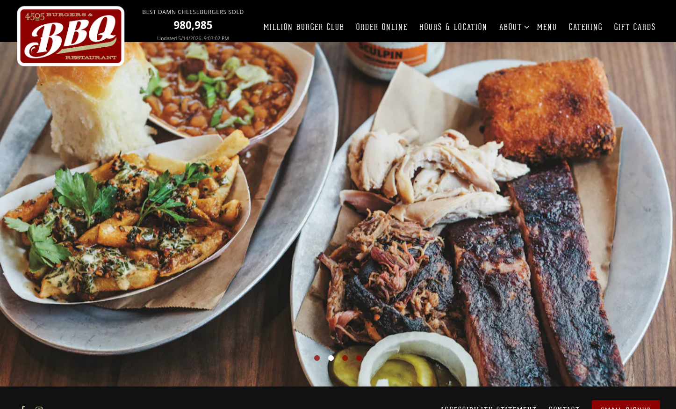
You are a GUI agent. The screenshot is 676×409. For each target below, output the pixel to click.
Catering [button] (586, 27)
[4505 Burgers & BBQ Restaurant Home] (71, 36)
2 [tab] (331, 354)
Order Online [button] (382, 27)
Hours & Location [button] (453, 27)
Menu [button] (547, 27)
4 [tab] (359, 354)
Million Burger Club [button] (304, 27)
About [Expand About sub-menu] (512, 26)
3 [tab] (345, 354)
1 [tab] (317, 354)
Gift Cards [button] (635, 27)
